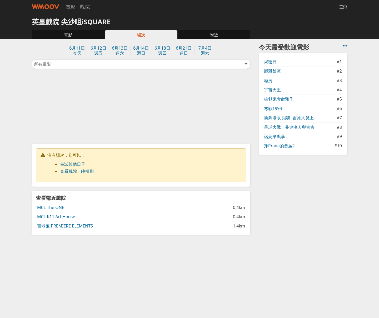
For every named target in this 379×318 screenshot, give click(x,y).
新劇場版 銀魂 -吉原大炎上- (289, 118)
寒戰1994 (273, 108)
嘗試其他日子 (72, 164)
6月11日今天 (77, 50)
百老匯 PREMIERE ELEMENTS (65, 226)
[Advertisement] (141, 106)
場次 (141, 35)
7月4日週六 (205, 50)
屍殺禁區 (272, 71)
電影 (71, 6)
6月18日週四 (162, 50)
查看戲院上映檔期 (77, 171)
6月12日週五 (98, 50)
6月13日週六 (119, 50)
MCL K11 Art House (56, 217)
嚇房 (268, 80)
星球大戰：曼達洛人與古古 (289, 127)
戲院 (85, 6)
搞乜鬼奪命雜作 (278, 99)
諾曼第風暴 (274, 136)
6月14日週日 (141, 50)
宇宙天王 (272, 90)
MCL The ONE (50, 207)
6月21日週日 (183, 50)
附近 (214, 35)
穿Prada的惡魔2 (279, 146)
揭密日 (270, 62)
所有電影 (141, 64)
